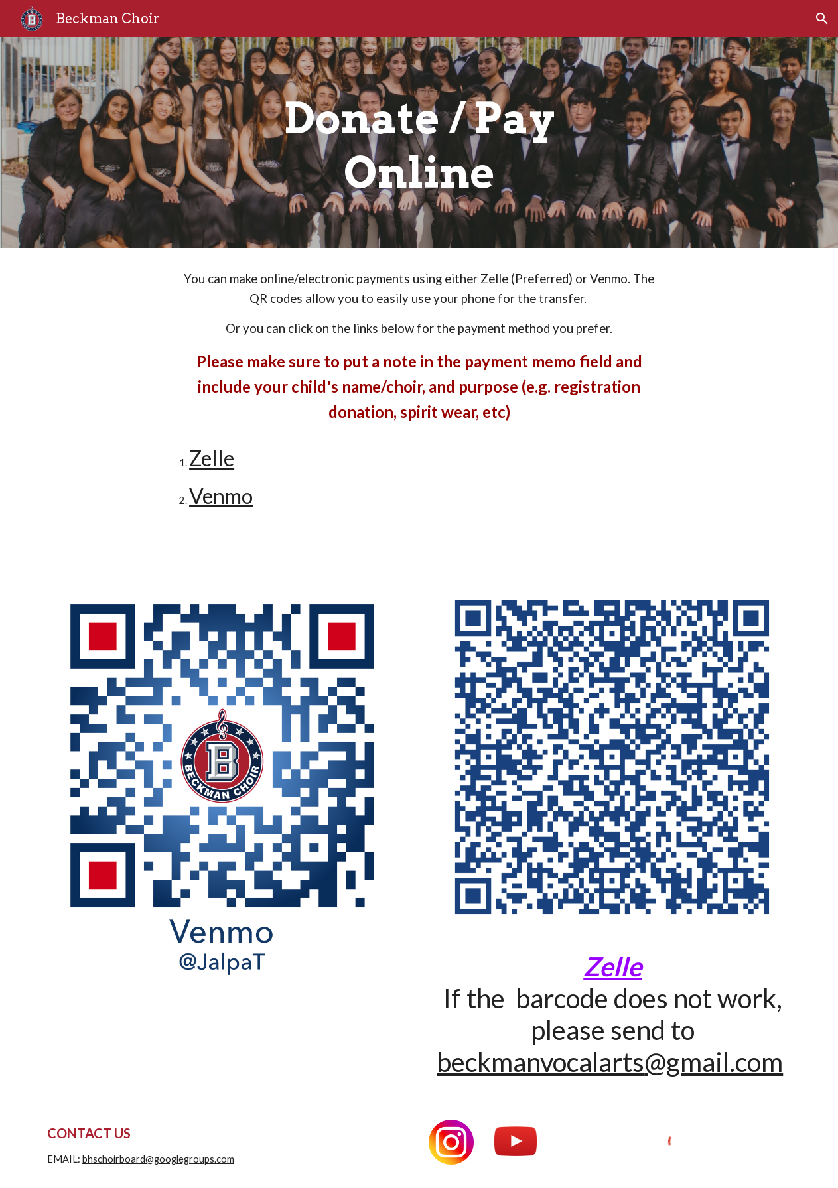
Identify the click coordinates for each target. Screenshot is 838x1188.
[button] (822, 18)
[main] (419, 142)
